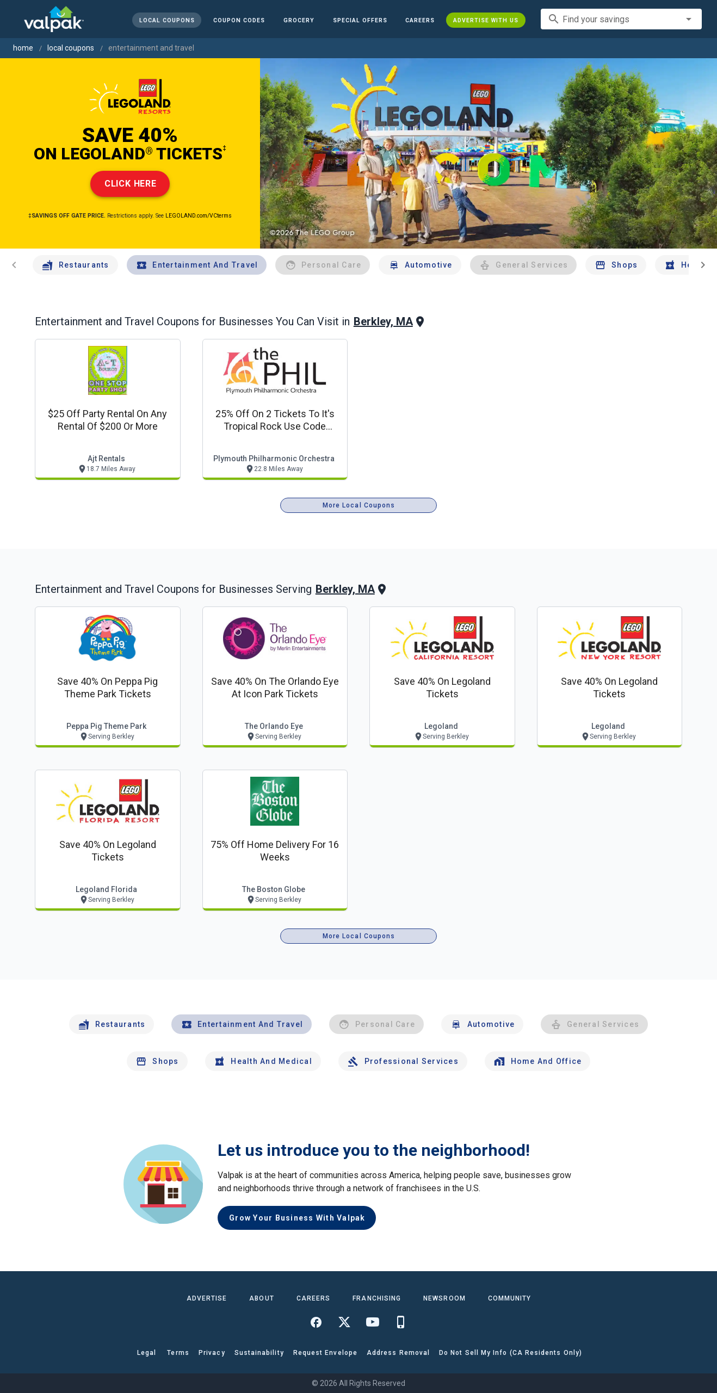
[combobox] (621, 19)
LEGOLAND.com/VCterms (198, 215)
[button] (359, 20)
